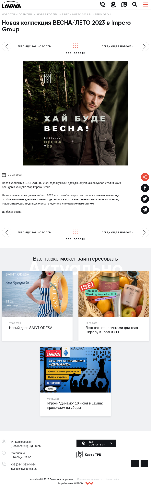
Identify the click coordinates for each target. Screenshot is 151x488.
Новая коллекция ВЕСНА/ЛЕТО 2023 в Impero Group (75, 14)
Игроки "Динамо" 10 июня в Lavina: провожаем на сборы (75, 405)
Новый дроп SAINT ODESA (30, 328)
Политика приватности (89, 479)
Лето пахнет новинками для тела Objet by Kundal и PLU (112, 330)
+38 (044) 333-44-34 (23, 464)
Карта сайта (112, 479)
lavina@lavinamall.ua (24, 468)
